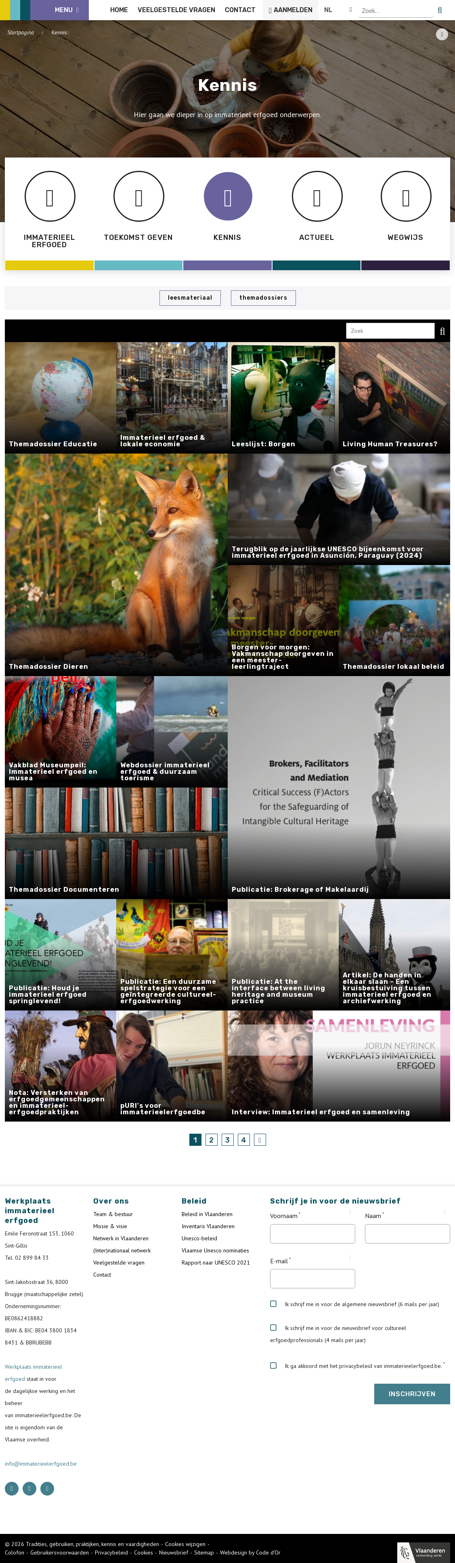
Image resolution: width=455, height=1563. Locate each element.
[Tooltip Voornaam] (350, 1213)
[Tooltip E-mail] (350, 1258)
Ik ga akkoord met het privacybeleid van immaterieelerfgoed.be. (356, 1366)
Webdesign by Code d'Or (250, 1552)
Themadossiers (263, 297)
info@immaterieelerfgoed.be (41, 1463)
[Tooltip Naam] (445, 1213)
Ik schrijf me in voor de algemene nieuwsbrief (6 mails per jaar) (354, 1304)
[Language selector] (422, 10)
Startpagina (20, 32)
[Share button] (442, 34)
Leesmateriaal (190, 297)
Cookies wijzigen (185, 1544)
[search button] (445, 10)
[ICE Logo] (47, 10)
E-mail (279, 1261)
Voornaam (284, 1216)
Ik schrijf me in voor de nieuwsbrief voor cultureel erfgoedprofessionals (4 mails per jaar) (338, 1334)
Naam (373, 1216)
